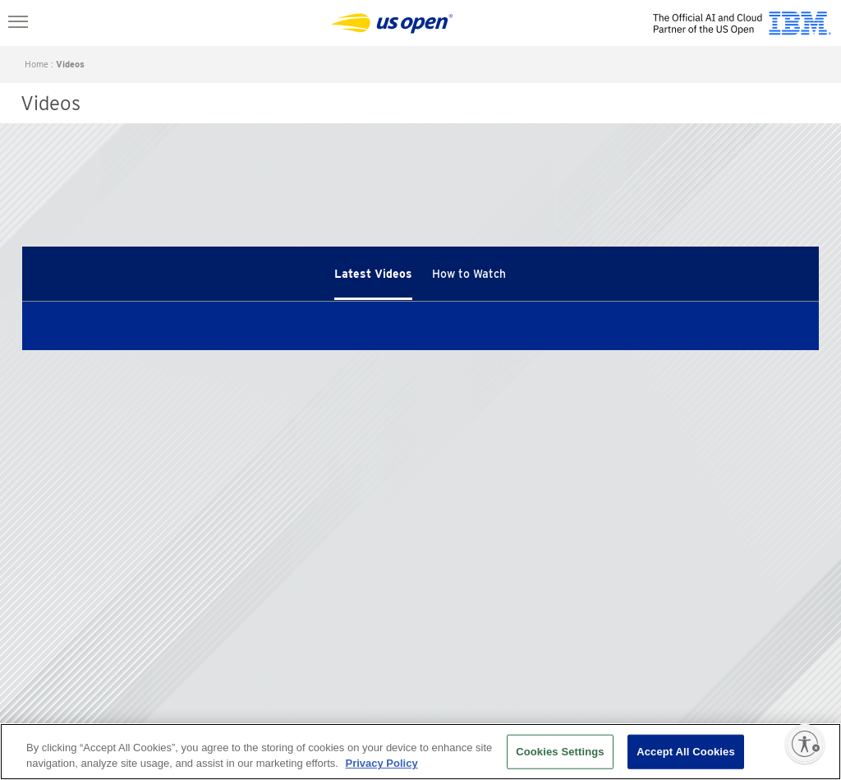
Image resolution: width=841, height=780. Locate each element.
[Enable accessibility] (805, 744)
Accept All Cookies (685, 751)
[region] (420, 751)
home (36, 64)
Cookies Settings (560, 751)
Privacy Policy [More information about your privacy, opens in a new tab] (381, 763)
